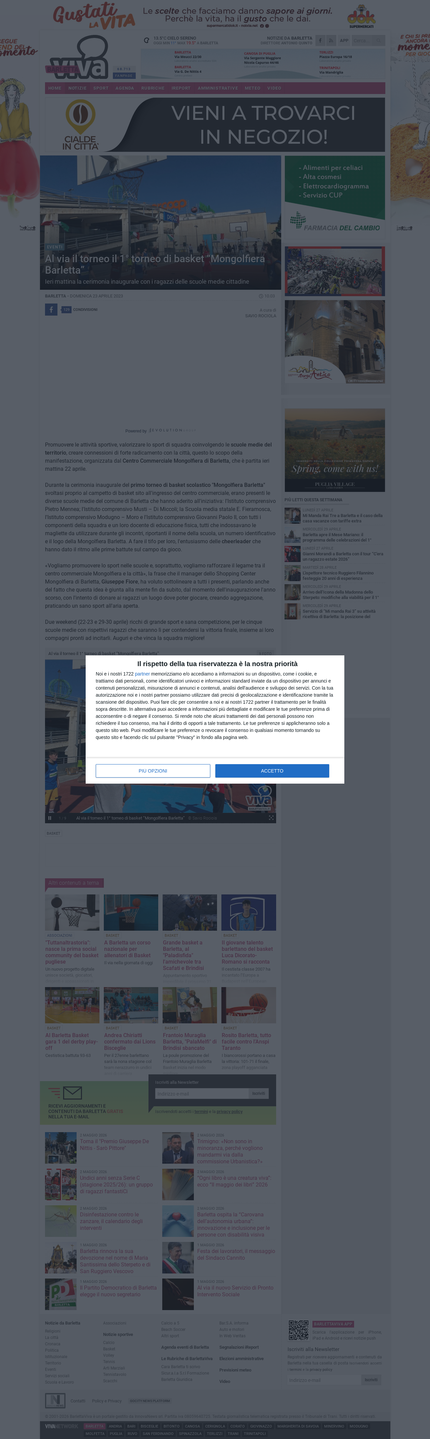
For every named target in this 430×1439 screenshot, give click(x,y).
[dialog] (215, 719)
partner (142, 673)
